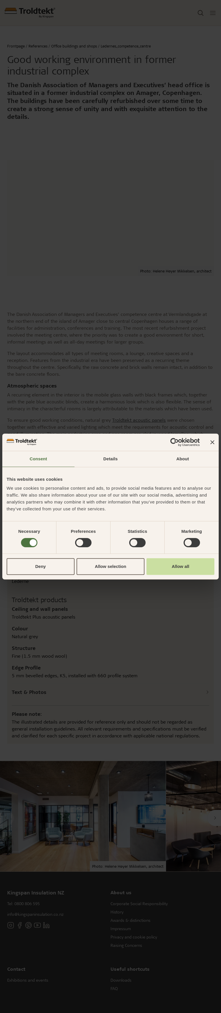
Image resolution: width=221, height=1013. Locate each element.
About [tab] (182, 458)
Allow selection (110, 566)
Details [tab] (110, 458)
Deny (40, 566)
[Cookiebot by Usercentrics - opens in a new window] (174, 442)
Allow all (180, 566)
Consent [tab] (38, 458)
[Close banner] (212, 442)
